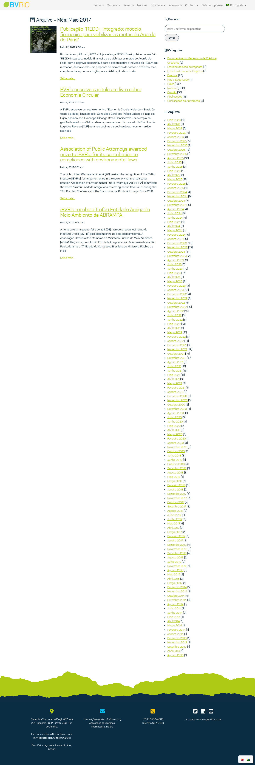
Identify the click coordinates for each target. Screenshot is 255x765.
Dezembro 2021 (176, 345)
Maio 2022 (173, 324)
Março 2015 (174, 583)
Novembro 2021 (177, 349)
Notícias (142, 5)
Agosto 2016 (175, 557)
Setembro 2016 (176, 553)
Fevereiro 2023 (176, 285)
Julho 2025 (174, 162)
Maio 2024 (174, 222)
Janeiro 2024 (175, 239)
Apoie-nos (175, 5)
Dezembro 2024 (177, 192)
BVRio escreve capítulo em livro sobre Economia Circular (100, 92)
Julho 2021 (174, 366)
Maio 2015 (173, 574)
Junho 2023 (175, 268)
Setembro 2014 (176, 600)
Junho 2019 (174, 459)
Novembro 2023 (177, 247)
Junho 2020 (175, 421)
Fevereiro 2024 (176, 234)
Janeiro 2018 (175, 489)
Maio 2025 (173, 171)
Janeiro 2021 (175, 391)
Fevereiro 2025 (176, 183)
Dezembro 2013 (177, 638)
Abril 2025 (173, 175)
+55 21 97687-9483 (153, 722)
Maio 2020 (174, 425)
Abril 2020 (173, 430)
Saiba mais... (67, 78)
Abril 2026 (173, 124)
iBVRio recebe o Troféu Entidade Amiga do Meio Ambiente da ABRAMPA (105, 212)
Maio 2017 (173, 523)
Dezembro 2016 (177, 544)
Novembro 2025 (177, 145)
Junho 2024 (175, 217)
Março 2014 (174, 625)
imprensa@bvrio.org (102, 726)
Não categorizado (178, 79)
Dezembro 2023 (177, 243)
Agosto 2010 (175, 655)
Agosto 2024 (175, 209)
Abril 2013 (173, 651)
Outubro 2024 (176, 200)
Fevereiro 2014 (176, 629)
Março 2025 (174, 179)
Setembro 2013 (176, 646)
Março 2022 (174, 332)
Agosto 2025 (175, 158)
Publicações (174, 96)
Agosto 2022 (175, 311)
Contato (191, 5)
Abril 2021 (173, 379)
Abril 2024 (173, 226)
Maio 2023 (174, 273)
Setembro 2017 (176, 506)
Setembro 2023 (177, 256)
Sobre (99, 5)
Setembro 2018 (176, 468)
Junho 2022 (175, 319)
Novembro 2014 (177, 591)
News (170, 83)
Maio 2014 (173, 617)
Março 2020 (174, 434)
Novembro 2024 (177, 196)
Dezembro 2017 (176, 493)
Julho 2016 (174, 561)
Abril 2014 (173, 621)
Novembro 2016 (177, 549)
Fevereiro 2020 (176, 438)
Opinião (172, 92)
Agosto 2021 (175, 362)
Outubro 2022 (176, 302)
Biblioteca (158, 5)
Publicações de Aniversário (183, 100)
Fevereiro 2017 (176, 536)
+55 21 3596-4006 (152, 719)
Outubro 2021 (176, 353)
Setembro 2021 (176, 357)
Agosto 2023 (175, 260)
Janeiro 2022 (175, 340)
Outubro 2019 (176, 451)
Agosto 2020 (175, 413)
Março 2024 (174, 230)
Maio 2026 (174, 120)
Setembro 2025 (177, 154)
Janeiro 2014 (175, 634)
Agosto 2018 (175, 472)
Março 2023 (174, 281)
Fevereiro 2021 (176, 387)
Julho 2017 (174, 515)
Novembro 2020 (177, 400)
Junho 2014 (174, 612)
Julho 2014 (174, 608)
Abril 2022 (173, 328)
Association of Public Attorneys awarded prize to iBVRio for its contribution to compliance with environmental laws (103, 154)
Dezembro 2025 (177, 141)
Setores (113, 5)
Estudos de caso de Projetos (185, 71)
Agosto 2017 (175, 510)
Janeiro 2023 (175, 290)
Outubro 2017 (175, 502)
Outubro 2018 (176, 464)
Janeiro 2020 (175, 442)
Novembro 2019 (177, 447)
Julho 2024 (174, 213)
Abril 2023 (173, 277)
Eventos (172, 75)
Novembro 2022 (177, 298)
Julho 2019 (174, 455)
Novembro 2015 (177, 566)
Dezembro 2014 (177, 587)
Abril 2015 (173, 578)
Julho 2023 (174, 264)
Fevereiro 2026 (176, 132)
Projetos (128, 5)
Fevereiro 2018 (176, 485)
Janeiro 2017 (175, 540)
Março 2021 (174, 383)
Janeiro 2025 (175, 188)
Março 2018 (174, 481)
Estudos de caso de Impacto (184, 66)
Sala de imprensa (212, 5)
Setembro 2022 (177, 307)
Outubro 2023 (176, 251)
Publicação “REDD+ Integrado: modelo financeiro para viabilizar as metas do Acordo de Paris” (107, 34)
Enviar (171, 37)
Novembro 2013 (177, 642)
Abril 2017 (173, 527)
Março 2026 (174, 128)
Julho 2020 (174, 417)
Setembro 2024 (177, 205)
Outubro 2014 (176, 595)
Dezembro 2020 (177, 396)
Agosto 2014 (175, 604)
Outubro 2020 (176, 404)
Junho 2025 (175, 166)
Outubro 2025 (176, 149)
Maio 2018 (173, 476)
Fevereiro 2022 (176, 336)
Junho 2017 (174, 519)
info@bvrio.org (113, 719)
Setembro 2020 (177, 408)
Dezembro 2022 (177, 294)
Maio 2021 (173, 374)
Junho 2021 (174, 370)
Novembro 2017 (177, 498)
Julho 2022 (174, 315)
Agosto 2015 (175, 570)
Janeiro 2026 (175, 137)
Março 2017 (174, 532)
